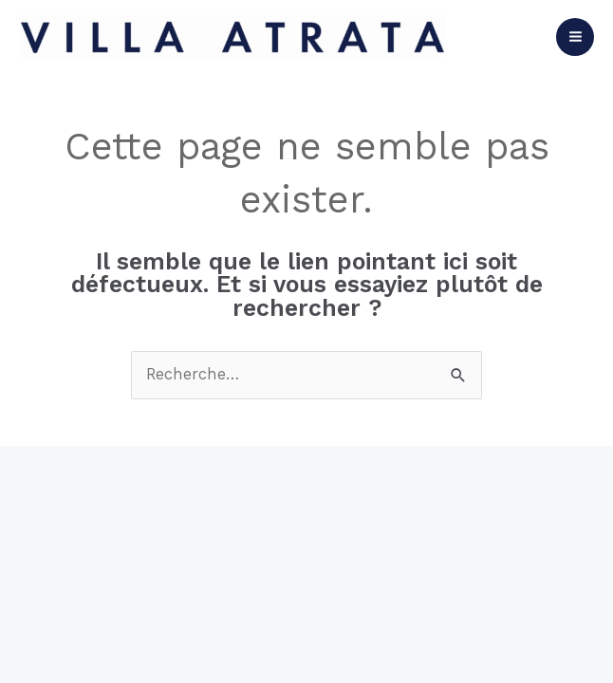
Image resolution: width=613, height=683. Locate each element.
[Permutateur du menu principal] (575, 37)
